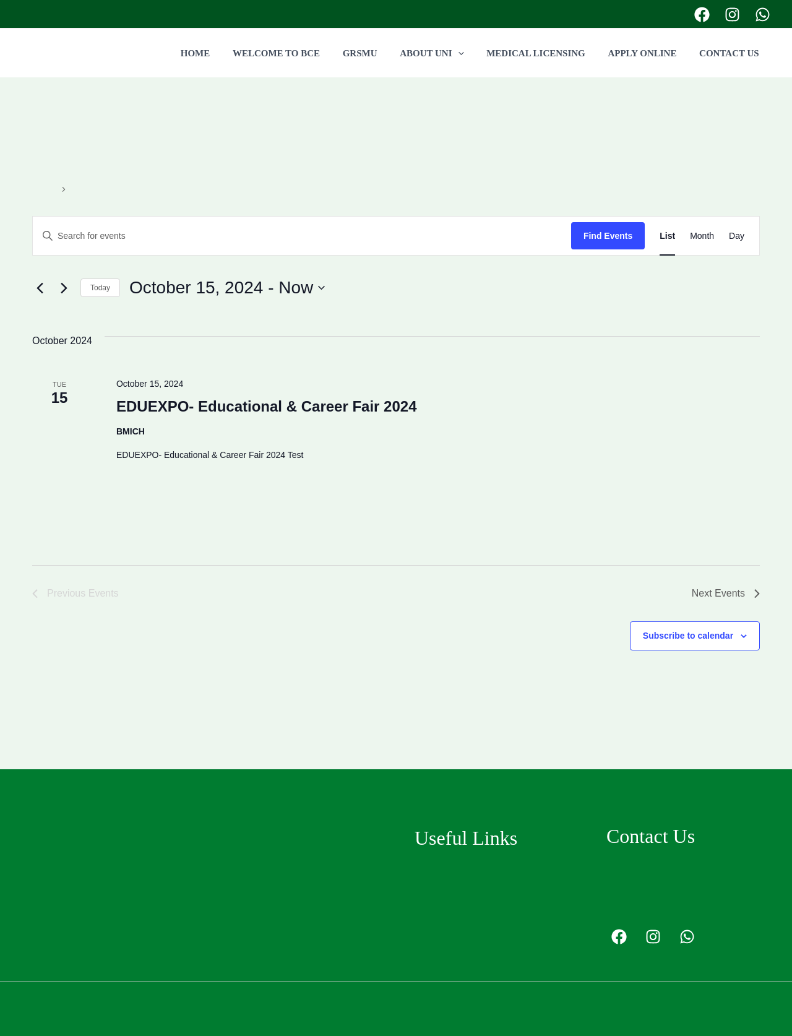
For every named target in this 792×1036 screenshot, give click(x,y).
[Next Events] (63, 287)
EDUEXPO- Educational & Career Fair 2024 (266, 406)
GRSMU (378, 53)
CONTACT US (731, 53)
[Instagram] (732, 14)
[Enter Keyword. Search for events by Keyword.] (302, 236)
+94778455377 (640, 13)
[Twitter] (762, 14)
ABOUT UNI (446, 53)
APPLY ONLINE (648, 53)
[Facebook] (702, 14)
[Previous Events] (39, 287)
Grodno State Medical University (485, 874)
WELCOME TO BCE (298, 53)
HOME (222, 53)
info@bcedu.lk (660, 904)
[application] (472, 53)
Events (45, 189)
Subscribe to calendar (688, 636)
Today (100, 287)
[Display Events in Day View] (736, 236)
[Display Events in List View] (667, 236)
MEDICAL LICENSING (546, 53)
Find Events (607, 236)
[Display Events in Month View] (702, 236)
